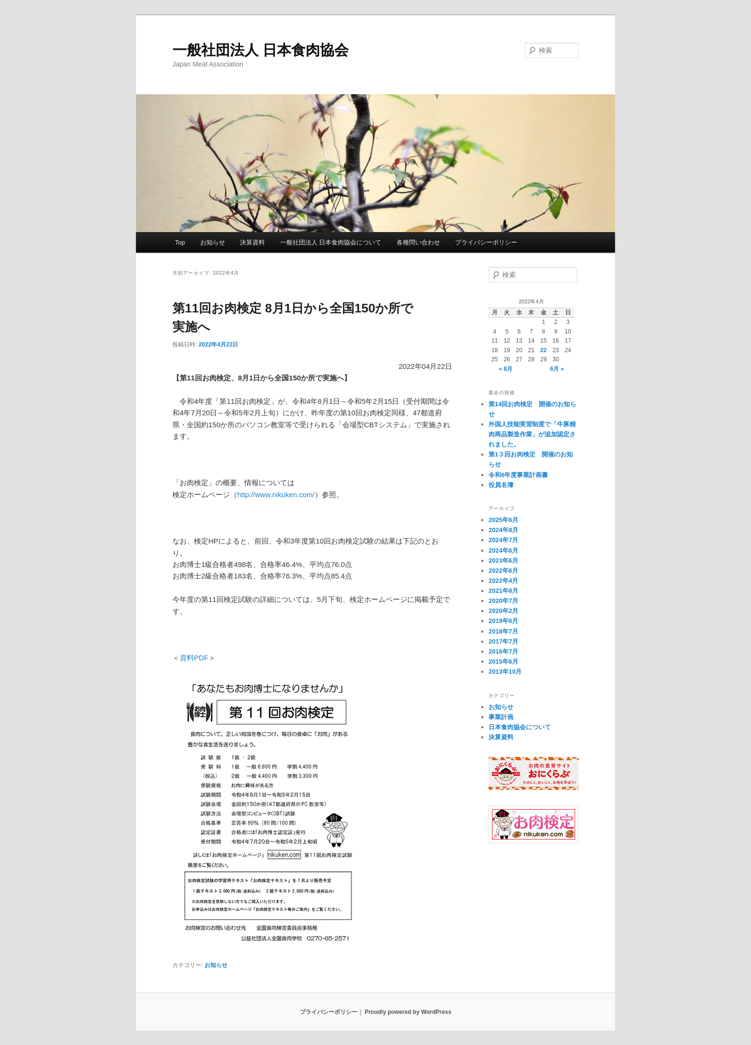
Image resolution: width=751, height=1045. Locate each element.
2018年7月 (503, 631)
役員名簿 (501, 485)
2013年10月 (505, 671)
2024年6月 (503, 550)
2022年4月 (503, 580)
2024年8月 (503, 530)
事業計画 (501, 717)
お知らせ (212, 242)
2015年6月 (503, 661)
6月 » (557, 369)
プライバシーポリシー (486, 242)
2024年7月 (503, 540)
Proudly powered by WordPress (407, 1012)
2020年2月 (503, 610)
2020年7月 (503, 600)
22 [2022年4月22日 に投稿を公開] (543, 350)
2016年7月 (503, 651)
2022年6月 (503, 570)
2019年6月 (503, 620)
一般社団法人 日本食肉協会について (331, 242)
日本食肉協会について (520, 727)
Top (180, 242)
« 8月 (505, 369)
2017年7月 (503, 641)
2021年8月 (503, 590)
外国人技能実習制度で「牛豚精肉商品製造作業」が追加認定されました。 (532, 434)
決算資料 (252, 242)
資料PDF (194, 658)
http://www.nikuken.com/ (276, 494)
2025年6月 (503, 519)
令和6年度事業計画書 (518, 474)
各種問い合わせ (418, 242)
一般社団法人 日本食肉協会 (260, 50)
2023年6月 (503, 560)
